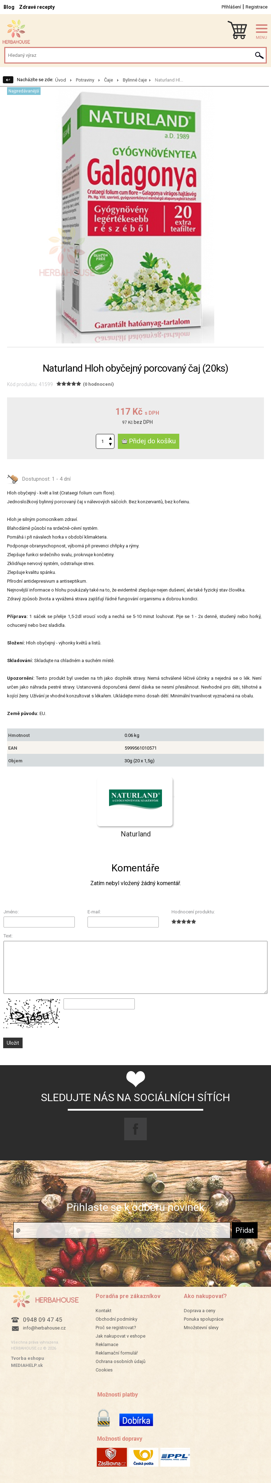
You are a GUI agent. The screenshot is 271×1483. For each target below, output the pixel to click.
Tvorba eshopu (27, 1358)
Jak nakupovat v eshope (120, 1336)
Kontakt (104, 1310)
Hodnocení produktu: (193, 911)
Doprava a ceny (199, 1310)
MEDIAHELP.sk (27, 1365)
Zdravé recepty (37, 7)
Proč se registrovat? (116, 1327)
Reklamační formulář (117, 1353)
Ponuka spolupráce (203, 1319)
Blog (9, 7)
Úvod (60, 80)
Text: (8, 935)
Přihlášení (231, 7)
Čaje (108, 80)
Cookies (104, 1370)
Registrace (256, 7)
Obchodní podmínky (116, 1319)
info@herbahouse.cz (44, 1328)
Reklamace (107, 1344)
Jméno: (11, 911)
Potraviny (85, 80)
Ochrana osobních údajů (120, 1361)
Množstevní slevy (201, 1327)
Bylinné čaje (135, 80)
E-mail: (94, 911)
